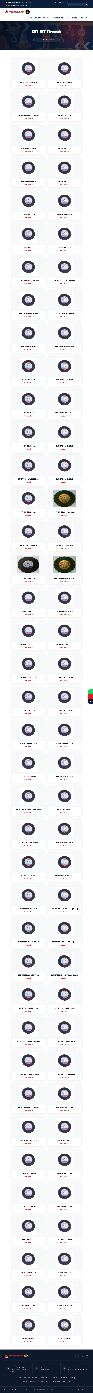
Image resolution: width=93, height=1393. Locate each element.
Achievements (57, 18)
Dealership (54, 1378)
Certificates (44, 1378)
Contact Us (83, 18)
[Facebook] (78, 1356)
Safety (48, 1382)
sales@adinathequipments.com (18, 6)
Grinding (33, 1382)
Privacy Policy (76, 1390)
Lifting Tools (66, 1382)
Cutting (40, 1382)
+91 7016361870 (61, 2)
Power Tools (56, 1382)
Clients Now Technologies (22, 1390)
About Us (37, 18)
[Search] (86, 4)
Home (30, 18)
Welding (25, 1382)
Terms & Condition (64, 1390)
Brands (67, 18)
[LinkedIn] (82, 1356)
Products (46, 18)
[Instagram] (87, 1356)
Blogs (74, 18)
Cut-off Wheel (44, 40)
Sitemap (72, 1378)
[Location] (74, 1356)
